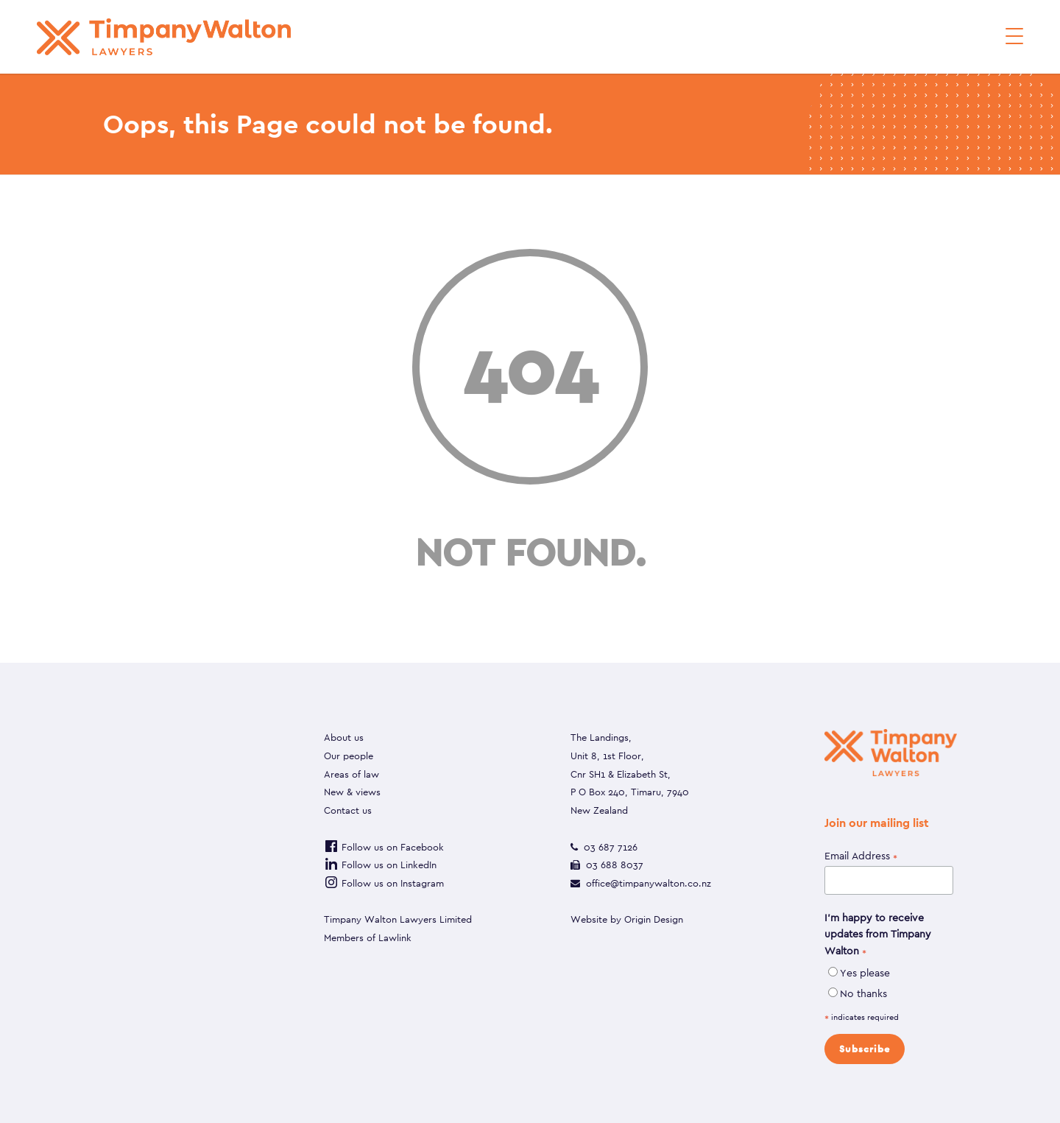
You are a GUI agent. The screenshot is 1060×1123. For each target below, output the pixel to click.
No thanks (863, 993)
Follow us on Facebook (384, 847)
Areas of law (351, 774)
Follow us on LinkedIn (380, 865)
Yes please (865, 972)
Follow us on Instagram (384, 883)
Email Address (860, 856)
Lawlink (394, 938)
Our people (348, 756)
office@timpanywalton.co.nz (648, 883)
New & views (352, 792)
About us (344, 737)
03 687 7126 (610, 847)
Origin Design (653, 919)
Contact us (348, 810)
